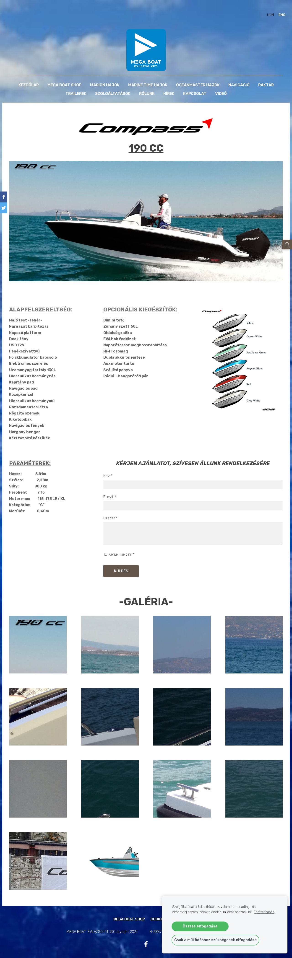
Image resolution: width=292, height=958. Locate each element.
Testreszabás (264, 912)
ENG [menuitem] (277, 10)
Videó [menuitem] (221, 84)
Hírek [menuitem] (169, 84)
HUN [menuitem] (265, 10)
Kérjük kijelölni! (119, 545)
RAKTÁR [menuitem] (266, 76)
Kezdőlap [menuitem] (28, 76)
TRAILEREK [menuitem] (75, 84)
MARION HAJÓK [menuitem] (105, 76)
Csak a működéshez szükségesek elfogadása (215, 940)
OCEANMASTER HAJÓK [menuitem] (198, 76)
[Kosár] (288, 243)
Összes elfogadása (200, 926)
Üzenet (110, 509)
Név (107, 467)
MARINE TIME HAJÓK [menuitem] (147, 76)
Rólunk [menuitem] (147, 84)
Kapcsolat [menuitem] (194, 84)
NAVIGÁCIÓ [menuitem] (239, 76)
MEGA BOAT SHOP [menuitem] (64, 76)
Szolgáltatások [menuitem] (112, 84)
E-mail (109, 488)
